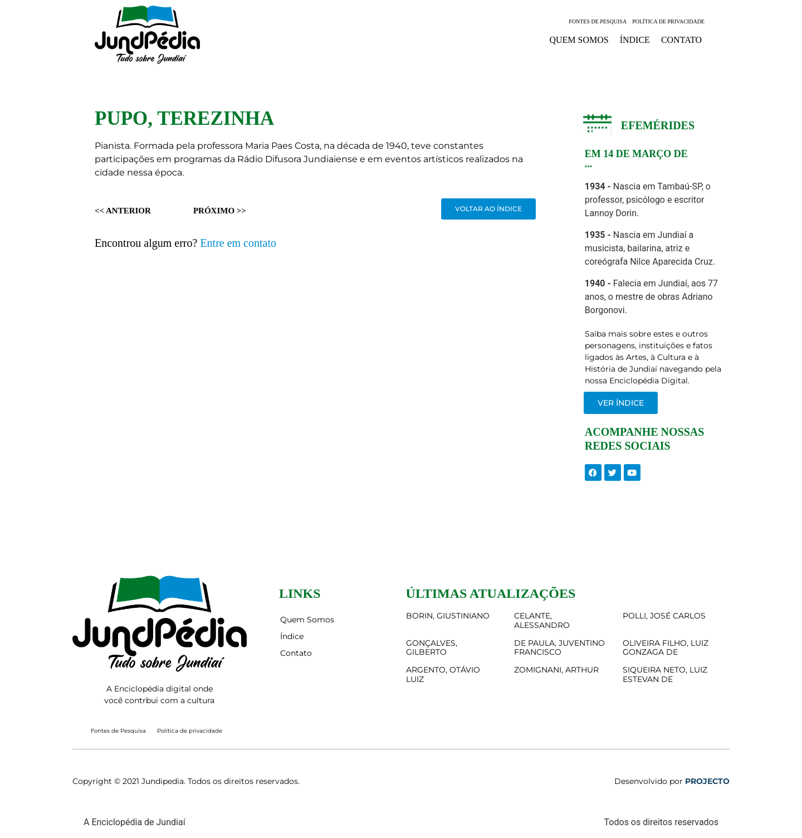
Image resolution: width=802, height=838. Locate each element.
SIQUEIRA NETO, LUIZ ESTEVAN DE (665, 674)
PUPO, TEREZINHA (184, 118)
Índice (635, 40)
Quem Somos (578, 40)
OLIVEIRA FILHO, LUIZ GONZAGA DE (665, 647)
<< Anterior (123, 210)
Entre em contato (238, 243)
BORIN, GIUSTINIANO (448, 616)
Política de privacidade (668, 21)
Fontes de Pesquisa (598, 21)
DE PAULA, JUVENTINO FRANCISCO (559, 647)
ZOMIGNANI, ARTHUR (556, 670)
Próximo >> (219, 210)
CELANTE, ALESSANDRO (542, 620)
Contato (681, 40)
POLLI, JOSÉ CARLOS (664, 616)
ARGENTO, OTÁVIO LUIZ (443, 674)
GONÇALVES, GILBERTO (431, 647)
